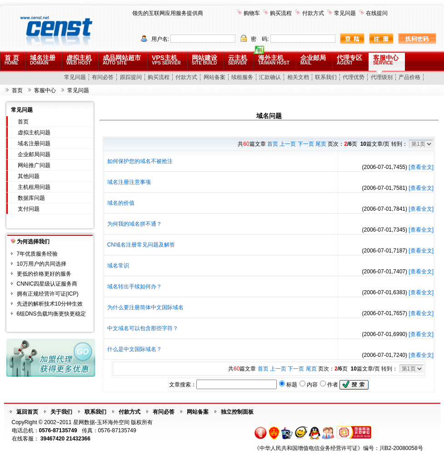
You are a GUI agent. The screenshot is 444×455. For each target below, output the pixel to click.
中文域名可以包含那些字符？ (142, 328)
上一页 (287, 144)
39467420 (52, 438)
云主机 (237, 59)
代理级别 (382, 77)
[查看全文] (421, 167)
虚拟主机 (79, 59)
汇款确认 (270, 77)
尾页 (320, 144)
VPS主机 (166, 59)
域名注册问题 (34, 143)
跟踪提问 (131, 77)
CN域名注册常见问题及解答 (141, 245)
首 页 (12, 59)
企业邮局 (313, 59)
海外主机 (273, 59)
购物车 (252, 13)
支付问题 (29, 209)
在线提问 (377, 13)
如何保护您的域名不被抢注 (140, 161)
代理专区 (349, 59)
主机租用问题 (34, 187)
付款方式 (313, 13)
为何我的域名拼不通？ (134, 224)
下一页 (306, 144)
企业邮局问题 (34, 154)
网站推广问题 (34, 165)
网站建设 (204, 59)
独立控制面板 (237, 412)
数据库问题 (31, 198)
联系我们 (326, 77)
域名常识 (118, 265)
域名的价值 (121, 203)
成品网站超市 (122, 59)
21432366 (78, 438)
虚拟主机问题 (34, 132)
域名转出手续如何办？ (134, 286)
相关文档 (298, 77)
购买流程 (281, 13)
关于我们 (61, 412)
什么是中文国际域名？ (134, 349)
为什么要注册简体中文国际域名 (145, 307)
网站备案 (214, 77)
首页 (17, 90)
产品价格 (409, 77)
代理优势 (353, 77)
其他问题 (29, 176)
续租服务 (242, 77)
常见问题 (345, 13)
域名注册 (42, 59)
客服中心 (386, 59)
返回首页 (27, 412)
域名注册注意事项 (129, 182)
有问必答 (103, 77)
